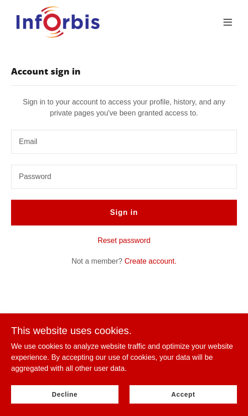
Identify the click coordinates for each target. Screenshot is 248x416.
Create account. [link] (150, 261)
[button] (227, 22)
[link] (57, 22)
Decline (65, 394)
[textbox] (124, 142)
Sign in (124, 212)
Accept (183, 394)
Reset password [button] (124, 240)
